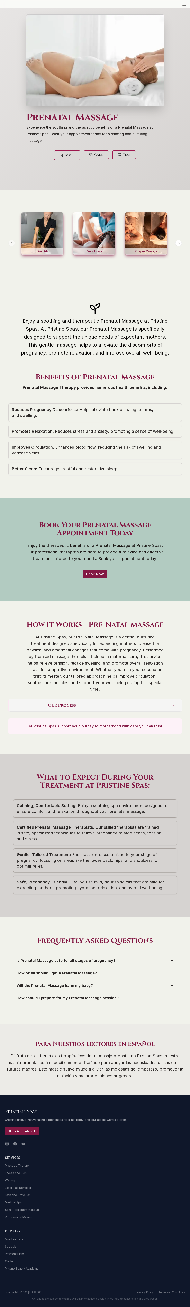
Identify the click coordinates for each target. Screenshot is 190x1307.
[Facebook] (15, 1144)
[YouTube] (23, 1144)
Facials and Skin (16, 1173)
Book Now (95, 574)
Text (124, 155)
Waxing (10, 1180)
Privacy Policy (145, 1292)
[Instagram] (7, 1144)
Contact (10, 1261)
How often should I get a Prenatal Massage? (95, 973)
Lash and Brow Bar (17, 1195)
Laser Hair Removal (18, 1187)
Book (70, 155)
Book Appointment (22, 1131)
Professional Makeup (19, 1217)
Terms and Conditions (172, 1292)
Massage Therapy (17, 1165)
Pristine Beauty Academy (21, 1268)
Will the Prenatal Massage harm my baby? (95, 985)
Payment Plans (15, 1254)
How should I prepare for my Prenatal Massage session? (95, 998)
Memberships (14, 1239)
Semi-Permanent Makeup (22, 1209)
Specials (10, 1246)
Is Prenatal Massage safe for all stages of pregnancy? (95, 960)
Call (96, 155)
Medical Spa (13, 1202)
